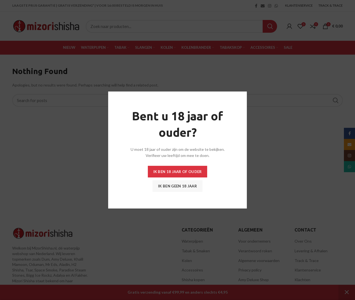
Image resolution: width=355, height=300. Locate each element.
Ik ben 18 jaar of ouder (177, 171)
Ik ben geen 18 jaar (177, 186)
